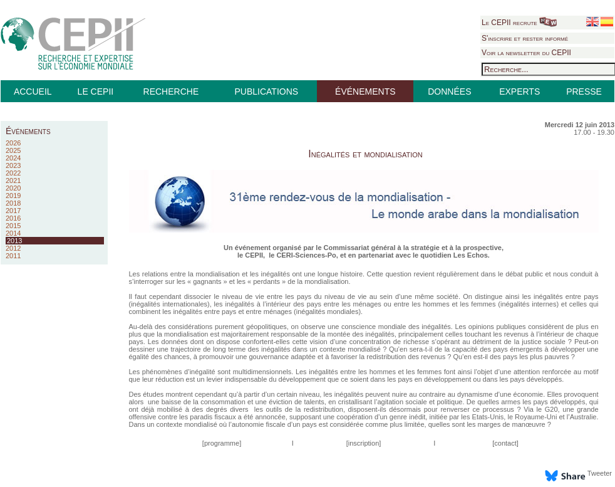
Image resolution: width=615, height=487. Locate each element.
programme (221, 443)
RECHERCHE (171, 91)
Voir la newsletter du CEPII (526, 52)
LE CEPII (96, 91)
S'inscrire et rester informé (525, 38)
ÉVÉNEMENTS (365, 91)
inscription (364, 443)
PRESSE (584, 91)
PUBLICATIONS (266, 91)
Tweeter (599, 473)
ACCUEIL (33, 91)
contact (505, 443)
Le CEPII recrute (519, 22)
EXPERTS (519, 91)
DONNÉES (449, 91)
